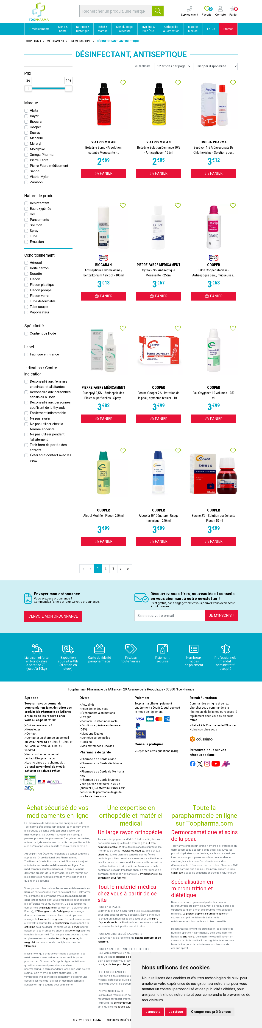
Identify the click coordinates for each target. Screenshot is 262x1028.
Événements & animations (97, 713)
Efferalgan (43, 911)
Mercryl (35, 144)
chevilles (103, 854)
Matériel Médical (193, 29)
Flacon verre (39, 296)
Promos (228, 29)
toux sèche (44, 919)
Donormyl (74, 930)
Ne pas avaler (40, 418)
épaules (139, 850)
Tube (33, 236)
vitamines (30, 946)
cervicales (128, 850)
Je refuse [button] (176, 1012)
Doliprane (47, 907)
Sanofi (34, 171)
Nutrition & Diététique (82, 29)
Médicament (55, 41)
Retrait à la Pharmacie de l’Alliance (213, 725)
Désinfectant (39, 203)
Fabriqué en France (44, 354)
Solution (36, 225)
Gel (32, 214)
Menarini (36, 138)
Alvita (34, 110)
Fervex (76, 927)
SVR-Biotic (177, 872)
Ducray (35, 133)
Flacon (35, 279)
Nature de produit (40, 195)
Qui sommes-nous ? (38, 725)
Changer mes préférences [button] (211, 1012)
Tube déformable (43, 301)
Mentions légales (91, 733)
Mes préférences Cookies (97, 746)
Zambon (36, 182)
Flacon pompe (41, 290)
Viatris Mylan (39, 177)
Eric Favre (188, 936)
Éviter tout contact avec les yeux (50, 458)
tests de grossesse (67, 938)
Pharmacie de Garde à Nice (98, 759)
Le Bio (211, 29)
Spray (34, 231)
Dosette (36, 274)
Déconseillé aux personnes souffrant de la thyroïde (50, 405)
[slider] (28, 88)
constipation (62, 923)
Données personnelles (95, 737)
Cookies (86, 742)
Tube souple (39, 307)
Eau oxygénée (40, 209)
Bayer (34, 116)
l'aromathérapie (214, 913)
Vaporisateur (39, 312)
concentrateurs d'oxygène (129, 1002)
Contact (30, 733)
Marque (31, 103)
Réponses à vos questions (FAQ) (156, 751)
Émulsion (37, 242)
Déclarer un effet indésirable (98, 721)
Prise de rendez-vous (94, 708)
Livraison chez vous (203, 729)
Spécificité (34, 326)
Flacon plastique (42, 285)
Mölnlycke (37, 149)
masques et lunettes (126, 1006)
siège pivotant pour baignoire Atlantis (122, 964)
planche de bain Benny (129, 956)
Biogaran (36, 121)
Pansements (39, 220)
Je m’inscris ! (221, 615)
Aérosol (36, 263)
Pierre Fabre (39, 160)
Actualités (87, 704)
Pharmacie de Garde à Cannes (100, 779)
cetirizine (29, 927)
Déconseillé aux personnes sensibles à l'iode (50, 394)
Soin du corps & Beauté (124, 29)
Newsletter (32, 729)
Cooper (35, 127)
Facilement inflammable (48, 413)
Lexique (85, 717)
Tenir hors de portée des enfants (48, 447)
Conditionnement (39, 255)
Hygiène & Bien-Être (148, 29)
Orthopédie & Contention (171, 29)
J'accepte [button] (153, 1012)
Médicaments (39, 29)
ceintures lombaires (109, 847)
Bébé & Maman (103, 29)
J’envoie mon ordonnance (53, 616)
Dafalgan (62, 911)
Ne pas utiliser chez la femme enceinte (46, 426)
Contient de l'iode (43, 333)
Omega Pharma (41, 155)
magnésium (31, 942)
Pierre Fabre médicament (49, 166)
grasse (59, 919)
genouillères (148, 843)
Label (29, 347)
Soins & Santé (62, 29)
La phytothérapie (192, 913)
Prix (27, 73)
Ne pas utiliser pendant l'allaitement (47, 437)
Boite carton (39, 268)
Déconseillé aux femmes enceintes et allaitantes (48, 384)
